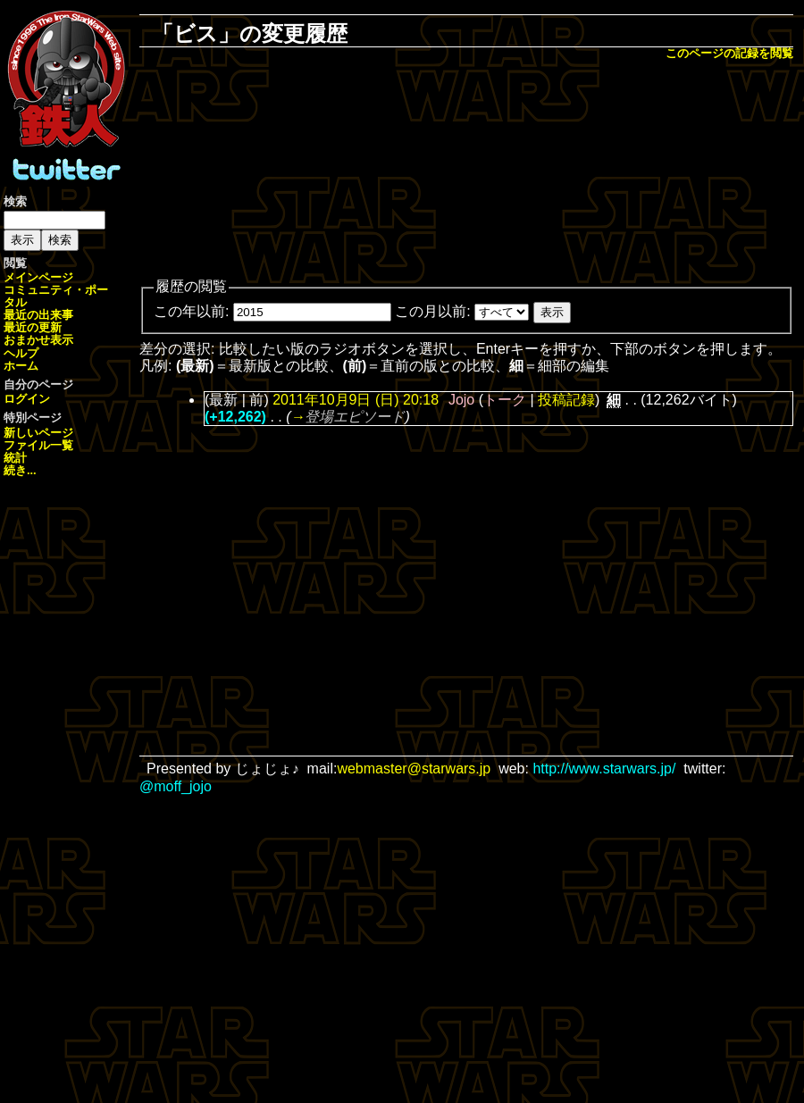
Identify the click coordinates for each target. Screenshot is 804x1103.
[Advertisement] (466, 170)
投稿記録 (566, 399)
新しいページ (38, 432)
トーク (504, 399)
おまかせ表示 (38, 340)
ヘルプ (21, 353)
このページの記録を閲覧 (729, 53)
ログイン (27, 398)
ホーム (21, 365)
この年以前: (191, 311)
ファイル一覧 (38, 445)
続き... (20, 470)
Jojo (461, 399)
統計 (15, 457)
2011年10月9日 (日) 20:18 (355, 399)
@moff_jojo (175, 786)
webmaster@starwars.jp (413, 768)
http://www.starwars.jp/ (603, 768)
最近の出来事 (38, 315)
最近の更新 (33, 327)
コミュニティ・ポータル (56, 296)
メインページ (38, 277)
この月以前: (432, 311)
